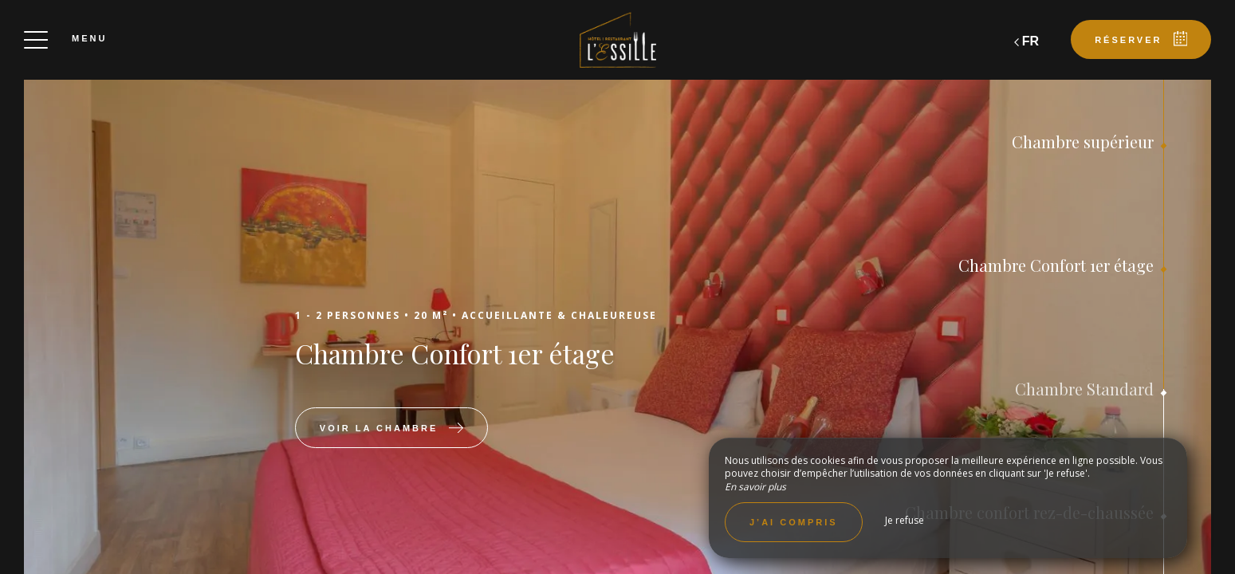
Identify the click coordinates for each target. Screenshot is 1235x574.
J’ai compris (793, 522)
